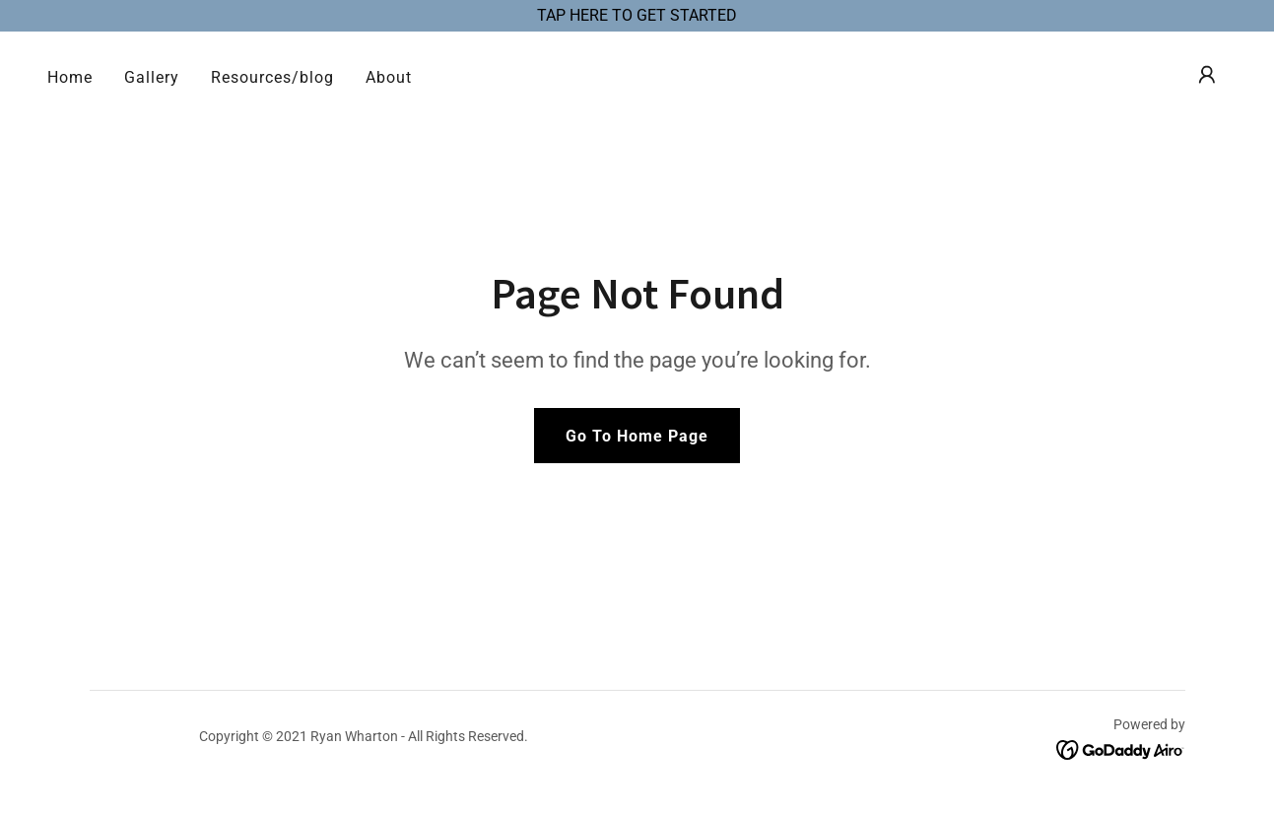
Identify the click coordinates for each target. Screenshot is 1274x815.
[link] (1120, 748)
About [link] (389, 77)
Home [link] (70, 77)
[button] (1207, 75)
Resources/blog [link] (272, 77)
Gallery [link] (151, 77)
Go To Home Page (637, 436)
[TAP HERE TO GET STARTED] (637, 16)
